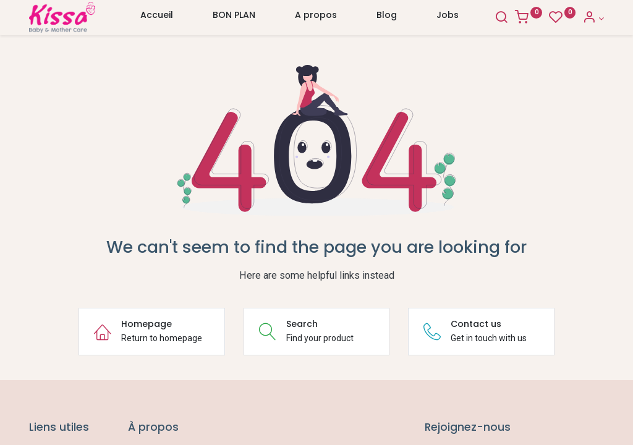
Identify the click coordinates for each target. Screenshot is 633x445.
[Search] (501, 18)
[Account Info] (593, 18)
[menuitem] (156, 18)
